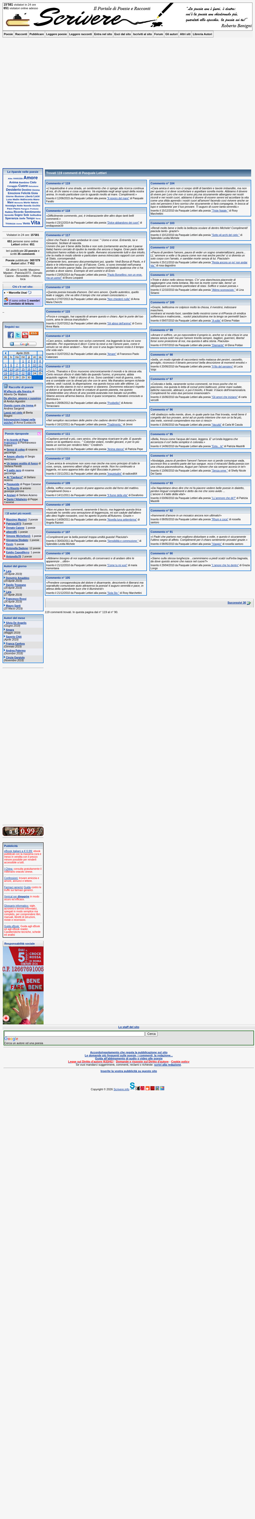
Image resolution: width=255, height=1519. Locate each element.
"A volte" (216, 320)
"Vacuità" (216, 424)
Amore (31, 177)
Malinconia (26, 199)
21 (16, 373)
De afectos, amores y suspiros (22, 398)
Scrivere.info (121, 1089)
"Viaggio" (216, 544)
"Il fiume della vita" (117, 495)
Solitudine (35, 215)
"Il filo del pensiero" (222, 366)
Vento (26, 223)
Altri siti (185, 34)
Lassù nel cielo (13, 412)
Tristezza (10, 223)
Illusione (19, 196)
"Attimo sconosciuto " (223, 289)
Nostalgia (10, 205)
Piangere (25, 209)
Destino (27, 189)
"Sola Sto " (113, 593)
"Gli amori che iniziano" (224, 397)
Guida (27, 887)
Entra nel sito (103, 34)
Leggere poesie (56, 34)
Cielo (33, 182)
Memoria (18, 203)
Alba (10, 178)
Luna (9, 199)
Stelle (22, 218)
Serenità (9, 215)
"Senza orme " (219, 470)
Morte (27, 202)
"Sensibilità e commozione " (122, 540)
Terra (38, 218)
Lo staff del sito (128, 1026)
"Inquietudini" (114, 473)
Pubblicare (36, 34)
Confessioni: (11, 878)
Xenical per (16, 896)
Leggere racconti (80, 34)
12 (5, 369)
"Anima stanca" (115, 449)
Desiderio (13, 190)
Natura (34, 202)
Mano (36, 199)
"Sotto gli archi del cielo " (225, 235)
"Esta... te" (217, 446)
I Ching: (8, 868)
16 (28, 369)
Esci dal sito (122, 34)
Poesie (8, 34)
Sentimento (32, 211)
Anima (13, 182)
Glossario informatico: (16, 905)
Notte (20, 205)
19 (5, 373)
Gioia (34, 193)
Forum (158, 34)
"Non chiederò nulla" (118, 299)
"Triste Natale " (219, 210)
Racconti (21, 34)
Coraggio (12, 186)
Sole (26, 215)
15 (23, 369)
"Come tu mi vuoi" (117, 565)
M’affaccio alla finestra (18, 391)
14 (16, 369)
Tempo (30, 218)
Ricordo (19, 212)
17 (34, 369)
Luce (36, 196)
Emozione (14, 193)
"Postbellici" (113, 403)
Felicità (25, 193)
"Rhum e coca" (219, 519)
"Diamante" (217, 345)
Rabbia (9, 212)
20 (11, 373)
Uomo (19, 224)
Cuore (23, 186)
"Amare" (111, 354)
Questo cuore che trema (19, 405)
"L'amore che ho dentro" (225, 565)
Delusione (33, 186)
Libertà (29, 196)
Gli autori (171, 34)
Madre (16, 199)
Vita (35, 222)
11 (40, 365)
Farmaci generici (13, 887)
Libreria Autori (202, 34)
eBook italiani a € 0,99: (18, 851)
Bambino (24, 182)
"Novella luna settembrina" (122, 519)
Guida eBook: (12, 926)
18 (40, 369)
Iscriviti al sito (142, 34)
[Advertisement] (61, 104)
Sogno (18, 215)
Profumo (34, 209)
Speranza (11, 218)
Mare (10, 202)
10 (34, 365)
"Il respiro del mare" (118, 198)
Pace (10, 208)
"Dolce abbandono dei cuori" (123, 222)
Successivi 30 (237, 602)
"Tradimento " (114, 424)
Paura (16, 208)
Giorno (10, 196)
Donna (36, 190)
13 (11, 369)
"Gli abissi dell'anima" (119, 323)
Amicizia (18, 178)
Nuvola (28, 205)
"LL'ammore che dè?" (223, 498)
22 (23, 373)
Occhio (36, 205)
